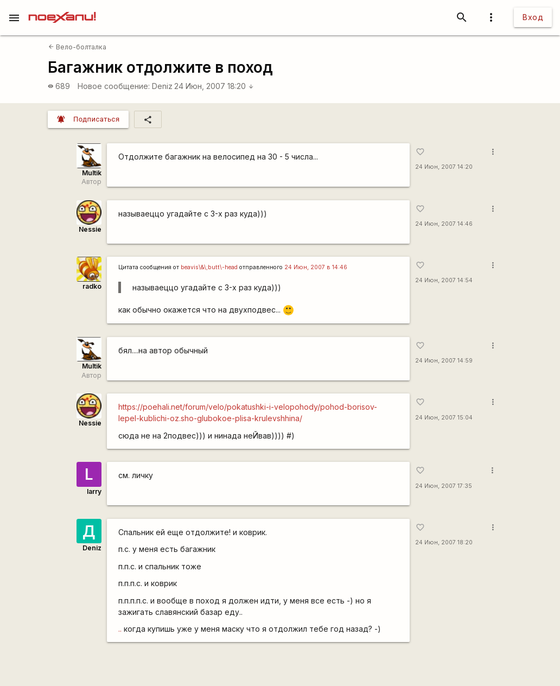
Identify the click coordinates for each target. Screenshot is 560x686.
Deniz (162, 86)
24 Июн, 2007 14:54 (444, 280)
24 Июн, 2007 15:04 (444, 417)
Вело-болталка (77, 47)
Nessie (90, 229)
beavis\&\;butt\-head (209, 267)
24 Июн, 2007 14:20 (444, 166)
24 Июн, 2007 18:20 (214, 86)
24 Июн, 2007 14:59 (444, 360)
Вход (533, 17)
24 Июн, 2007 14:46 (444, 223)
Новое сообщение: (114, 86)
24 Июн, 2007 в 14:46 (315, 267)
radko (91, 286)
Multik (91, 173)
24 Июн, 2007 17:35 (443, 486)
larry (94, 491)
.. (120, 628)
